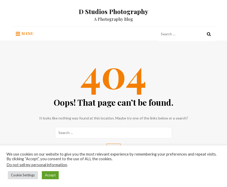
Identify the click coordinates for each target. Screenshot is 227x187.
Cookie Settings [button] (23, 175)
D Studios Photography (113, 11)
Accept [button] (50, 175)
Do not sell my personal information (36, 165)
